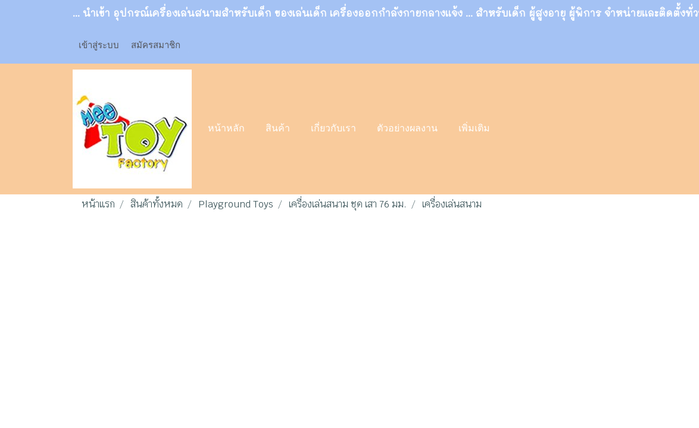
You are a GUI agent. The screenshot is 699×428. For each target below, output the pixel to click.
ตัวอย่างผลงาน (407, 129)
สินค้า (278, 129)
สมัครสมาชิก (155, 44)
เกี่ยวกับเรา (333, 129)
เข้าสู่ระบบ (99, 44)
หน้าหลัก (226, 129)
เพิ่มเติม (474, 129)
